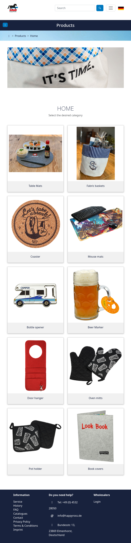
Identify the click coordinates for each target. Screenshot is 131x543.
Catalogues (20, 513)
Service (17, 501)
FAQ (15, 509)
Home (34, 36)
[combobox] (75, 8)
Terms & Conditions (25, 525)
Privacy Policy (21, 521)
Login (97, 501)
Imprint (18, 529)
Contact (18, 517)
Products (20, 36)
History (17, 505)
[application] (65, 74)
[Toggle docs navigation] (5, 25)
